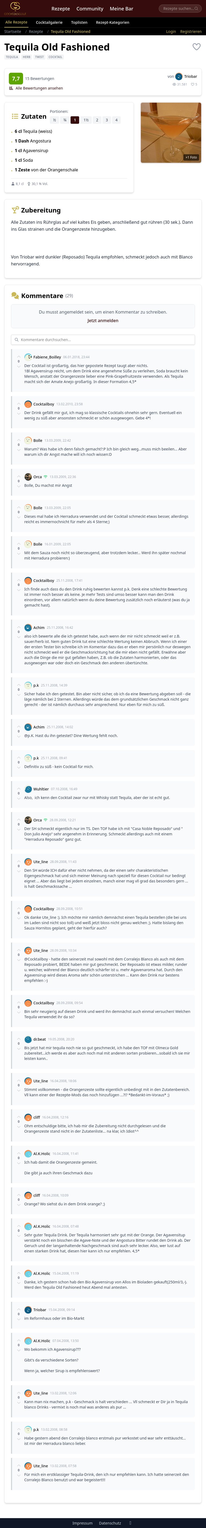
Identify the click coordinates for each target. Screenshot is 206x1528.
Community (89, 8)
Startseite (12, 31)
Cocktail (55, 57)
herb (26, 57)
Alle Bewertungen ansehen (36, 88)
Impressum (82, 1523)
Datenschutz (110, 1523)
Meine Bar (121, 8)
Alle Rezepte (16, 22)
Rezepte (61, 8)
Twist (39, 57)
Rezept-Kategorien (112, 22)
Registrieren (191, 31)
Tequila (12, 57)
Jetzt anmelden (103, 320)
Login (171, 31)
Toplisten (79, 22)
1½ (86, 119)
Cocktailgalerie (49, 22)
